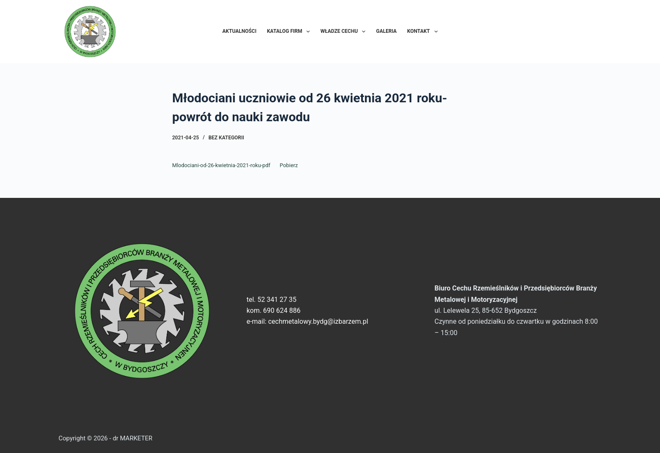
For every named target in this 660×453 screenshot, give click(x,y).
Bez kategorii (226, 138)
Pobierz (289, 165)
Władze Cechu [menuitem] (344, 32)
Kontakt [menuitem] (424, 32)
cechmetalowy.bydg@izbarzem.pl (318, 321)
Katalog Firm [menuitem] (290, 32)
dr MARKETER (131, 438)
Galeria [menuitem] (386, 31)
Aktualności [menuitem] (239, 31)
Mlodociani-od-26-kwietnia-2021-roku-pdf (221, 165)
